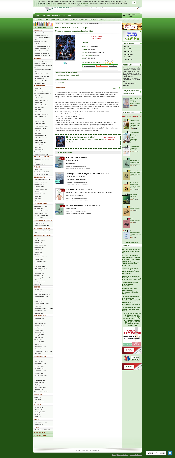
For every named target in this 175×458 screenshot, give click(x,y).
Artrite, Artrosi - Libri (39, 240)
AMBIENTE (37, 404)
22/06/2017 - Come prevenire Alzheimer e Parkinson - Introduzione (131, 263)
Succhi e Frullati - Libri (40, 144)
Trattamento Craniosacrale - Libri (43, 351)
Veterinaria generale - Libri (41, 172)
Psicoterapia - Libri (39, 282)
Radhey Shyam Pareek (73, 179)
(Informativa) (85, 3)
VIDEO (43, 16)
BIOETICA (37, 419)
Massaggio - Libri (39, 186)
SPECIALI (126, 246)
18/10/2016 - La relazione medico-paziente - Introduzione (130, 284)
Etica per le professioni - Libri (42, 429)
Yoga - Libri (37, 353)
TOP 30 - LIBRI (128, 112)
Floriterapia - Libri (39, 368)
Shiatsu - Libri (38, 349)
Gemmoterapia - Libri (40, 370)
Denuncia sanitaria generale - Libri (43, 159)
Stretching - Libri (38, 200)
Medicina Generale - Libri (41, 215)
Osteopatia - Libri (39, 342)
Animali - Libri (38, 169)
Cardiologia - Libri (39, 247)
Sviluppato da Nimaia (122, 455)
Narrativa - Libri (38, 218)
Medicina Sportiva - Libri (40, 189)
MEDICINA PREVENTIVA (42, 228)
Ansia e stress (134, 207)
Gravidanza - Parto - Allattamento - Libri (43, 66)
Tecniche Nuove (75, 168)
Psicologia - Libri (38, 313)
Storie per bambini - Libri (41, 80)
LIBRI (37, 16)
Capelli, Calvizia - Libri (40, 245)
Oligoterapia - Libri (39, 384)
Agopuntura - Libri (39, 318)
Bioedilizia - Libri (38, 407)
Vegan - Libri (37, 147)
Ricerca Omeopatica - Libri (41, 51)
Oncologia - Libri (38, 275)
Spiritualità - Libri (38, 402)
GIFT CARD (67, 16)
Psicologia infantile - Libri (41, 78)
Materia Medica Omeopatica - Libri (42, 38)
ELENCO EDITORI (40, 435)
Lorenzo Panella (79, 195)
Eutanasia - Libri (38, 424)
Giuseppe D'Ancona (135, 198)
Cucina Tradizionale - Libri (41, 100)
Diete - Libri (37, 109)
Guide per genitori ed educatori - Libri (43, 70)
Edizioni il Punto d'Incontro (96, 52)
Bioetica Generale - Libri (40, 422)
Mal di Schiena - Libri (40, 261)
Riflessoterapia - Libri (40, 346)
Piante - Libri (37, 416)
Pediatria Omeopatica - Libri (41, 44)
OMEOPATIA (38, 30)
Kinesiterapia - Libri (39, 332)
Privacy (114, 455)
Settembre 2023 (128, 54)
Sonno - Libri (37, 196)
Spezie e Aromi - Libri (40, 142)
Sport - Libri (37, 198)
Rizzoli (73, 200)
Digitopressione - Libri (40, 323)
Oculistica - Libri (38, 271)
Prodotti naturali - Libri (40, 135)
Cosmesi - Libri (38, 292)
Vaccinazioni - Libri (39, 83)
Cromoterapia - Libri (39, 320)
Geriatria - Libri (38, 254)
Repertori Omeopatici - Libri (41, 48)
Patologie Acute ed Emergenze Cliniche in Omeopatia (88, 173)
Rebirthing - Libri (38, 389)
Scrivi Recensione (102, 66)
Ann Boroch (91, 49)
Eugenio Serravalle (135, 103)
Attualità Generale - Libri (40, 206)
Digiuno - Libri (38, 112)
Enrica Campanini (71, 163)
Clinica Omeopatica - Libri (41, 33)
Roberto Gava (134, 101)
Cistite (132, 219)
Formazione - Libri (39, 223)
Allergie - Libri (38, 238)
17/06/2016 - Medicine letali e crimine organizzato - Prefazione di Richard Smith (131, 298)
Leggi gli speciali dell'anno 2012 (133, 324)
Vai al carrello (124, 16)
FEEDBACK (127, 65)
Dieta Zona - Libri (39, 107)
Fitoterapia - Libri (39, 366)
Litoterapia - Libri (38, 373)
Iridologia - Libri (38, 330)
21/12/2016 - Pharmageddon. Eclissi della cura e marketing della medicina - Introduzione (131, 277)
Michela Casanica (135, 186)
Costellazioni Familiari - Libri (42, 294)
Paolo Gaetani (70, 195)
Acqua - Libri (37, 88)
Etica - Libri (37, 299)
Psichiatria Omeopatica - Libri (42, 46)
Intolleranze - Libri (39, 121)
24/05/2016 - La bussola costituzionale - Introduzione (131, 303)
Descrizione (61, 82)
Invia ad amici (113, 66)
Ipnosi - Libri (37, 306)
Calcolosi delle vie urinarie (76, 157)
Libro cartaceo (93, 46)
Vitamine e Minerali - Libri (41, 154)
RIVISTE (36, 427)
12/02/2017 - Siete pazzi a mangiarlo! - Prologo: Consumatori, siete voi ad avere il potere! (130, 270)
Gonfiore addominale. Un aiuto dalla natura (83, 205)
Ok (134, 3)
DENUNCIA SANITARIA (41, 157)
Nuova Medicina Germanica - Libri (43, 308)
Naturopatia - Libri (39, 382)
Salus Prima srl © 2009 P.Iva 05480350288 (87, 450)
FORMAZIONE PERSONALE (43, 220)
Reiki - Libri (37, 344)
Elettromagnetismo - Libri (41, 296)
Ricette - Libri (38, 140)
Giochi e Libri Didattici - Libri (41, 63)
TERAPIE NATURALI (40, 356)
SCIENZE (37, 287)
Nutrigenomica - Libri (40, 128)
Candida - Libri (38, 242)
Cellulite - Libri (38, 249)
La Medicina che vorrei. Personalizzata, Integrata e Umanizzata (134, 136)
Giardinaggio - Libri (39, 412)
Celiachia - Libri (38, 98)
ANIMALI (37, 167)
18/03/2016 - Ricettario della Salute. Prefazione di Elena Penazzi (131, 309)
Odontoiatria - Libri (39, 273)
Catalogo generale (132, 358)
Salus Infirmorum (76, 184)
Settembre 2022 (128, 59)
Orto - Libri (37, 414)
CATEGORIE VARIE (40, 203)
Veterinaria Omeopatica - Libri (42, 55)
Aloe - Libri (37, 95)
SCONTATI (129, 366)
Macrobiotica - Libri (39, 123)
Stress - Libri (37, 284)
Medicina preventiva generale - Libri (42, 231)
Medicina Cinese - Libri (40, 375)
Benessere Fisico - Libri (40, 182)
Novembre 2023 (128, 51)
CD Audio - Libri (38, 208)
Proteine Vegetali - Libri (40, 137)
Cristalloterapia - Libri (40, 363)
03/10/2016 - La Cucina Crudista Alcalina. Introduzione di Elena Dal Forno (130, 291)
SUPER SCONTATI (54, 16)
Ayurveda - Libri (38, 361)
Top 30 (141, 112)
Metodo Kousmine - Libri (41, 126)
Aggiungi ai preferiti (89, 66)
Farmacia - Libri (38, 301)
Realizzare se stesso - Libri (41, 225)
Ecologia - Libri (38, 409)
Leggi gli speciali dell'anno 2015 (131, 317)
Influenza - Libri (38, 259)
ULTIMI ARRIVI (128, 43)
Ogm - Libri (37, 130)
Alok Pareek (83, 179)
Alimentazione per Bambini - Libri (43, 61)
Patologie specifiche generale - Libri (68, 75)
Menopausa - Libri (39, 263)
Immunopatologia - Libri (40, 256)
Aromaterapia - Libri (39, 359)
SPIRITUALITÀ (39, 394)
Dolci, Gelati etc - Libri (40, 116)
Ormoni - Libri (38, 339)
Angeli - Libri (37, 397)
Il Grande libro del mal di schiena (79, 189)
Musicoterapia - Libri (39, 380)
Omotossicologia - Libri (40, 41)
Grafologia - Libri (38, 327)
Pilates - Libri (37, 191)
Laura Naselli (133, 188)
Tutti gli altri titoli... (132, 242)
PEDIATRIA (37, 58)
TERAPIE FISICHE (40, 316)
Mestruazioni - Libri (39, 266)
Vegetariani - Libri (39, 149)
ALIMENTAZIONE (39, 86)
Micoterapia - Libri (39, 377)
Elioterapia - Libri (39, 325)
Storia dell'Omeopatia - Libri (41, 53)
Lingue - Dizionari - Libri (40, 213)
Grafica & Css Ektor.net (136, 455)
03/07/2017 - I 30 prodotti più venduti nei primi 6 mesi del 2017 (131, 251)
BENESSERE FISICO (41, 177)
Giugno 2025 (127, 46)
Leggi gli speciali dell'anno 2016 (132, 316)
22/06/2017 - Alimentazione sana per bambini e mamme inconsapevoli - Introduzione (131, 257)
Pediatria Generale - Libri (41, 73)
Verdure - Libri (38, 152)
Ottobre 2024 (127, 49)
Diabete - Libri (38, 102)
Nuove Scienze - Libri (40, 310)
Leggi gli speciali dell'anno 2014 (132, 319)
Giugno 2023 (127, 57)
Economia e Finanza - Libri (41, 211)
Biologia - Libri (38, 289)
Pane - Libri (37, 133)
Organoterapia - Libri (40, 387)
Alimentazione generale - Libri (42, 91)
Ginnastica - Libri (39, 184)
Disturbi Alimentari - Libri (41, 114)
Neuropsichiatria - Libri (40, 268)
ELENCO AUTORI (39, 432)
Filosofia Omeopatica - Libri (41, 35)
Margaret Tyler (134, 234)
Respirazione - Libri (39, 193)
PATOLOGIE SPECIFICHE (42, 235)
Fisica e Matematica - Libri (41, 303)
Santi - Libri (37, 399)
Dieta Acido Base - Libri (40, 105)
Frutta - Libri (37, 119)
